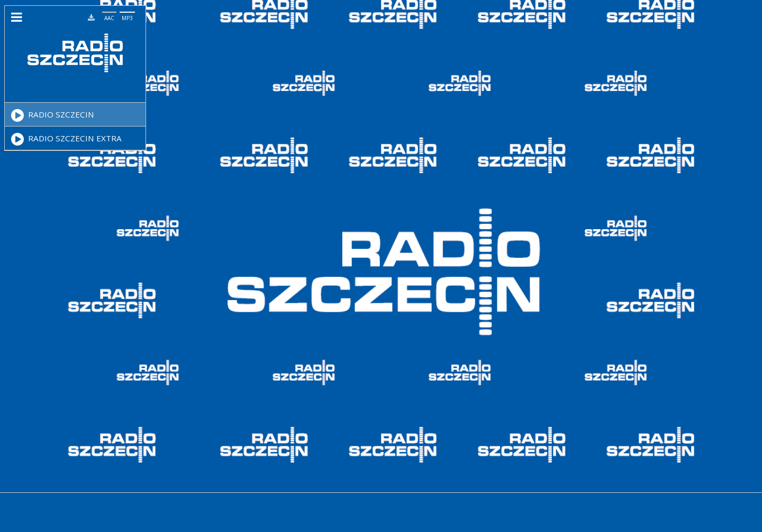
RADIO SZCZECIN (52, 115)
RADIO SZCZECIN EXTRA (66, 139)
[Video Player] (70, 93)
